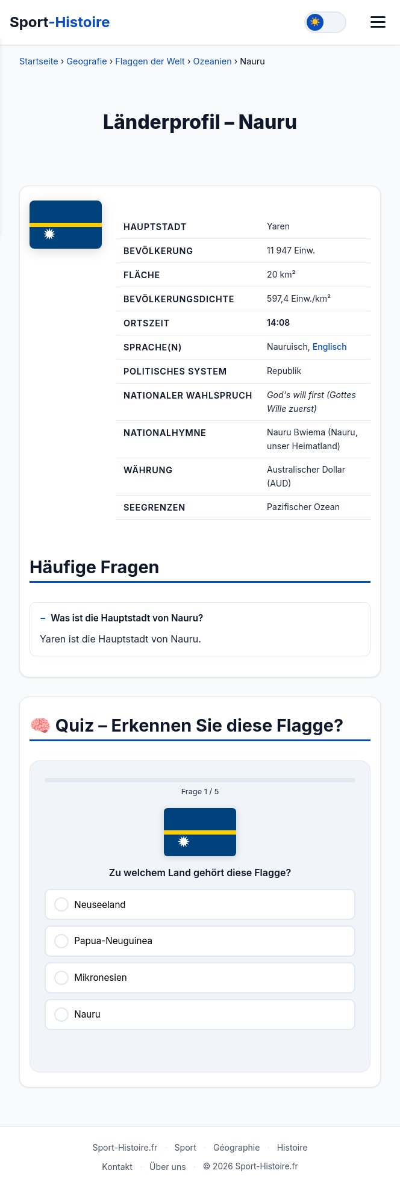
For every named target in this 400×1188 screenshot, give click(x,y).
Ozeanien (212, 61)
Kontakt (117, 1167)
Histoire (292, 1147)
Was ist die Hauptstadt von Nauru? (127, 618)
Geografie (86, 61)
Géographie (236, 1147)
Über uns (167, 1167)
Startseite (38, 61)
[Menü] (378, 22)
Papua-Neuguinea (113, 941)
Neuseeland (99, 904)
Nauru (87, 1014)
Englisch (330, 346)
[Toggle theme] (325, 22)
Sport (60, 22)
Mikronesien (100, 977)
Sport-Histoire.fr (124, 1147)
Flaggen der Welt (150, 61)
